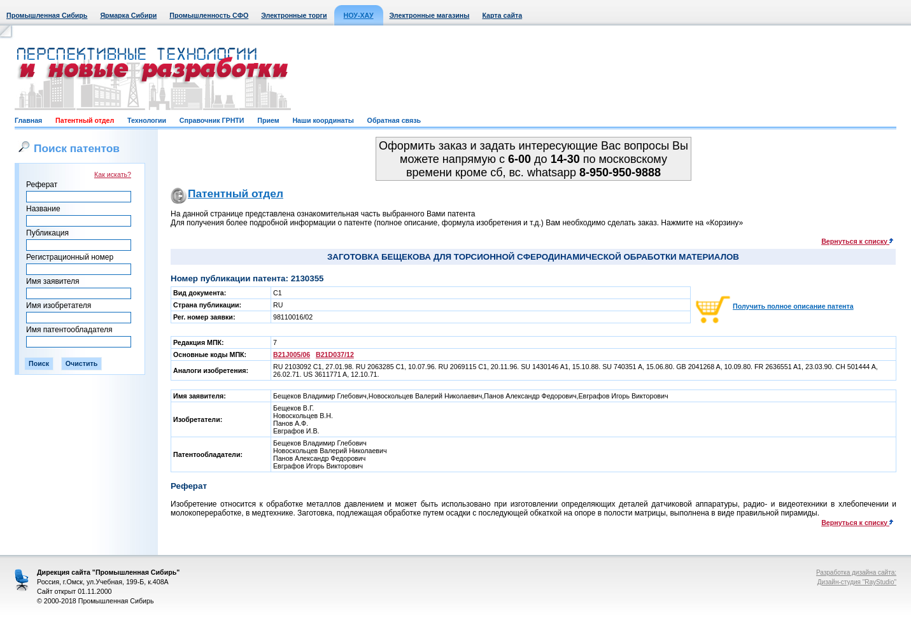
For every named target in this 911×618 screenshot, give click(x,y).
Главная (28, 120)
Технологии (146, 120)
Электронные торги (294, 15)
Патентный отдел (84, 120)
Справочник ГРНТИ (212, 120)
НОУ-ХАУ (359, 15)
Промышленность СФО (208, 15)
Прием (268, 120)
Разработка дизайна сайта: (856, 572)
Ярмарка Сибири (128, 15)
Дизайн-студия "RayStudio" (856, 582)
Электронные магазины (430, 15)
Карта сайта (502, 15)
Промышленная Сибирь (46, 15)
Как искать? (112, 174)
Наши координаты (322, 120)
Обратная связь (394, 120)
